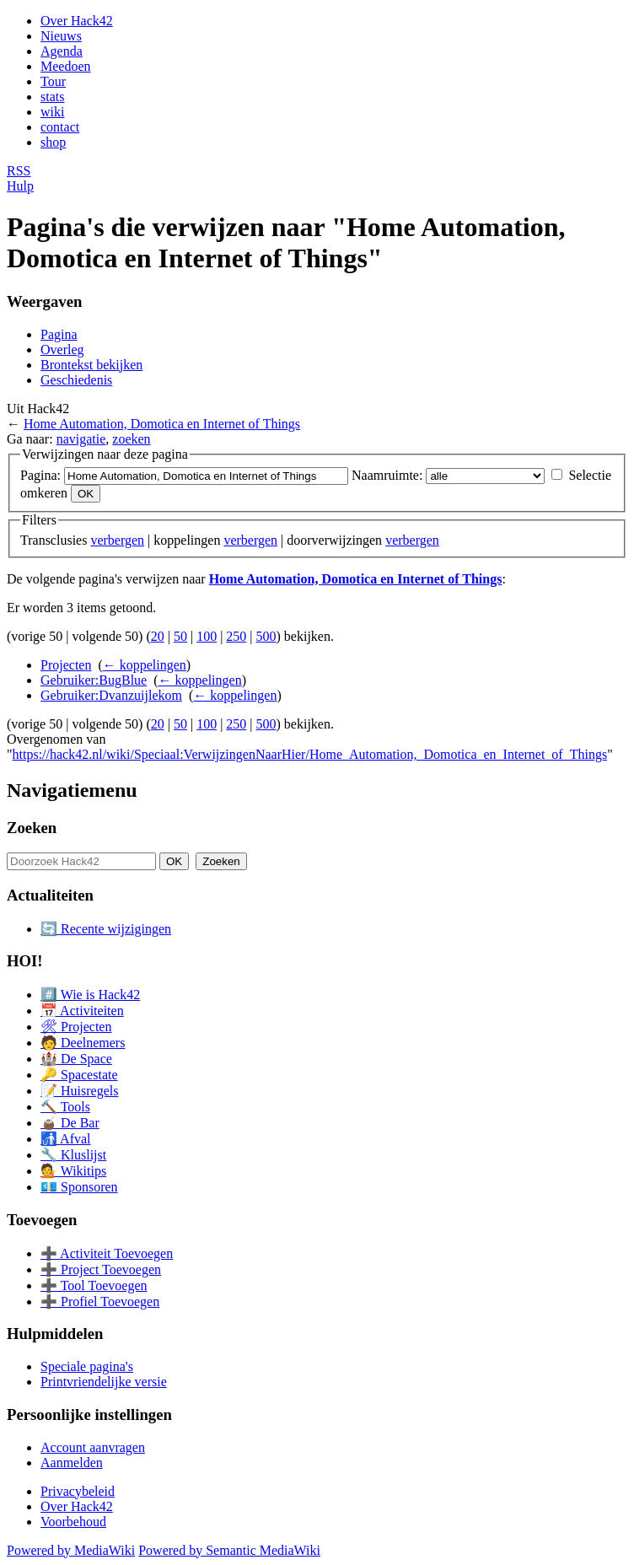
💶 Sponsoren (79, 1187)
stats (52, 96)
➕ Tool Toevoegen (93, 1285)
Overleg (62, 349)
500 (266, 636)
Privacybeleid (77, 1491)
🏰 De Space (76, 1058)
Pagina (59, 334)
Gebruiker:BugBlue (93, 680)
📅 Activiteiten (82, 1010)
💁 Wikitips (73, 1171)
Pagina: (40, 475)
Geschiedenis (76, 380)
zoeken (131, 439)
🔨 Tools (65, 1107)
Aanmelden (71, 1462)
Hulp (20, 186)
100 (206, 636)
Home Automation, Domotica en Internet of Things (162, 424)
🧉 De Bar (69, 1123)
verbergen (117, 540)
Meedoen (65, 66)
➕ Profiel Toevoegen (99, 1301)
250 (236, 636)
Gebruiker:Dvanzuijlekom (111, 695)
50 (180, 636)
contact (59, 127)
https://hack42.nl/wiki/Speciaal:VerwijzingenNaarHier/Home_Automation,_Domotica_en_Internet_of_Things (310, 754)
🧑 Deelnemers (82, 1042)
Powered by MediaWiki (71, 1550)
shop (53, 142)
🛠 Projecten (75, 1026)
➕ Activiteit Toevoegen (106, 1253)
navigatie (81, 439)
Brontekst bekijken (91, 365)
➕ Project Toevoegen (100, 1269)
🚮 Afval (65, 1139)
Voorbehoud (73, 1521)
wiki (52, 112)
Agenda (61, 51)
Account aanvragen (92, 1447)
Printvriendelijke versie (103, 1381)
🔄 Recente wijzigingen (105, 929)
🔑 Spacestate (79, 1075)
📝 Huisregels (79, 1091)
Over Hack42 (76, 20)
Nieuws (61, 36)
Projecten (65, 665)
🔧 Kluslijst (73, 1155)
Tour (53, 81)
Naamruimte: (387, 475)
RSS (18, 171)
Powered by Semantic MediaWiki (229, 1550)
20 (157, 636)
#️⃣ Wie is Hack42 (90, 994)
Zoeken (31, 827)
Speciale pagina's (86, 1366)
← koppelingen (144, 665)
